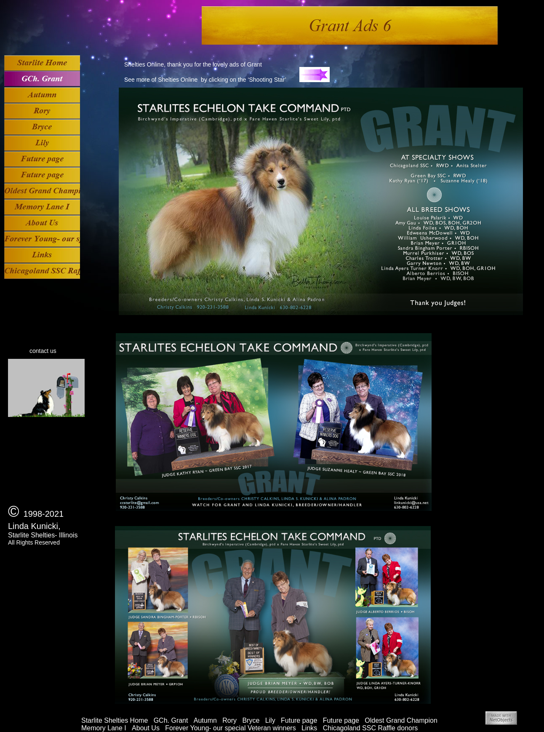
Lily (270, 720)
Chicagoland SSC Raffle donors (370, 728)
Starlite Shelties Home (114, 720)
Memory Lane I (103, 728)
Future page (299, 720)
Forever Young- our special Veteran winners (230, 728)
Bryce (250, 720)
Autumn (205, 720)
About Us (146, 728)
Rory (229, 720)
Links (309, 728)
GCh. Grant (171, 720)
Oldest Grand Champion (401, 720)
